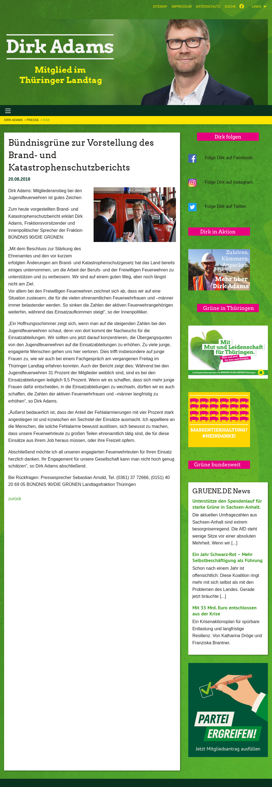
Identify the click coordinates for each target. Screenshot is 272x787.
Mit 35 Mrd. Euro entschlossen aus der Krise (224, 610)
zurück (14, 498)
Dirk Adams (14, 120)
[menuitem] (160, 6)
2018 (46, 120)
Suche (230, 7)
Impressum (182, 7)
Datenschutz (208, 7)
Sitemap (160, 7)
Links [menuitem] (256, 7)
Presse (33, 120)
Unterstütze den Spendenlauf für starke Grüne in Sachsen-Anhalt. (227, 504)
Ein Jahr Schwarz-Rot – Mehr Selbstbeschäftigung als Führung (227, 557)
